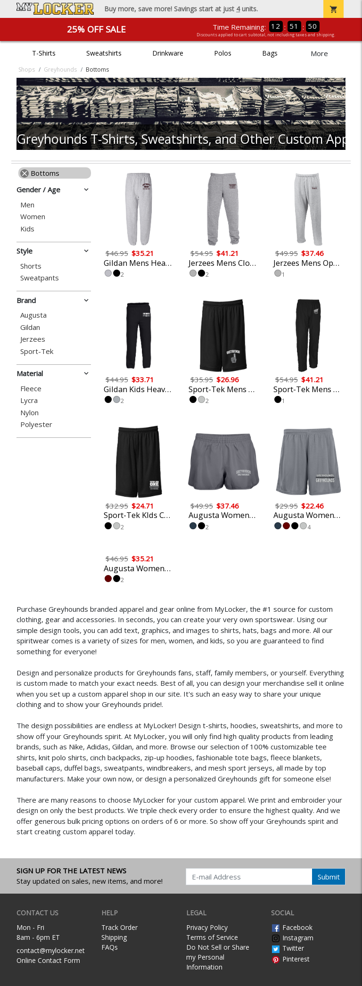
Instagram (292, 937)
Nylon (29, 413)
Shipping (114, 937)
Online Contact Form (48, 960)
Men (27, 205)
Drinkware (167, 53)
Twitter (287, 948)
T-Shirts (44, 53)
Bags (270, 53)
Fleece (30, 389)
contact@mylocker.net (50, 950)
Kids (27, 229)
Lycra (29, 400)
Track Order (119, 927)
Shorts (30, 266)
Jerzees (32, 339)
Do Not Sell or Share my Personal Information (217, 957)
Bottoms (39, 173)
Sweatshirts (104, 53)
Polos (222, 53)
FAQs (109, 947)
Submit (329, 876)
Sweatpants (39, 278)
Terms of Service (212, 937)
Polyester (36, 424)
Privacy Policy (207, 927)
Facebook (292, 927)
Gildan (30, 327)
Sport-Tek (36, 351)
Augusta (33, 315)
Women (32, 217)
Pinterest (290, 958)
